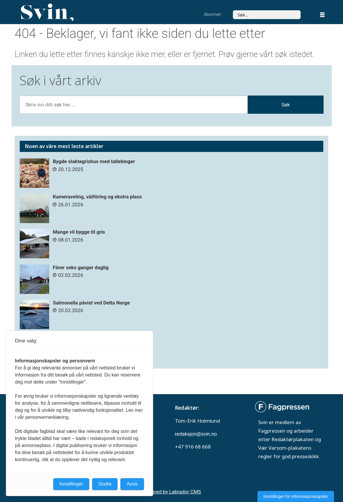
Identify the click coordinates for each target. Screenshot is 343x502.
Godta (104, 483)
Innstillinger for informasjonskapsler (296, 496)
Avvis (132, 483)
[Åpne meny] (322, 15)
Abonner (212, 14)
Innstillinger (71, 483)
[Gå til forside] (47, 12)
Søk (285, 105)
